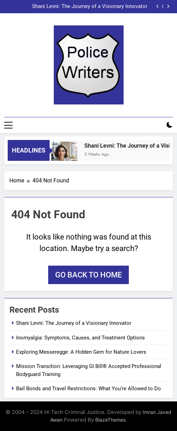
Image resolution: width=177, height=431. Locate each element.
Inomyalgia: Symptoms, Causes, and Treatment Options (80, 338)
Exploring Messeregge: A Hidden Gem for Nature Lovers (81, 352)
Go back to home (88, 275)
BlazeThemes (110, 420)
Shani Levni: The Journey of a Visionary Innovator (89, 6)
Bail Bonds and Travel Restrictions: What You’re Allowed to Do (88, 388)
